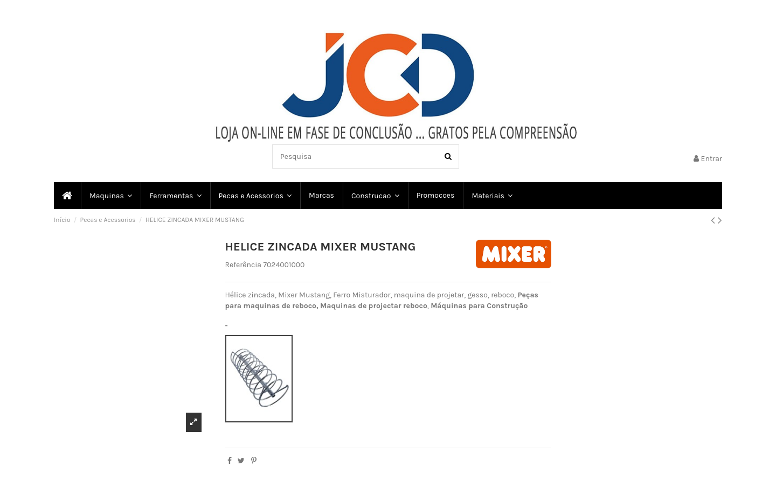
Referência (243, 264)
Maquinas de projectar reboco (373, 305)
